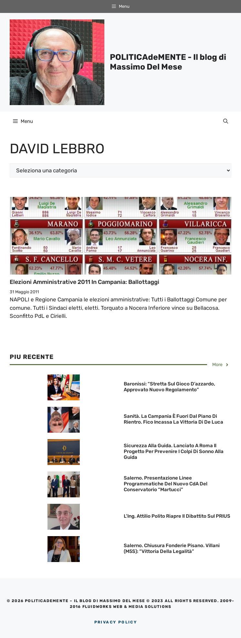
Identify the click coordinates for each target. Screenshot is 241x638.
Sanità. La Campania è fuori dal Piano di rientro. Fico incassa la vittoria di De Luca (173, 419)
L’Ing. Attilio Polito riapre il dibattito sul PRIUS (177, 516)
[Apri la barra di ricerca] (226, 121)
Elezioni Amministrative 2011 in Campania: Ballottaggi (84, 282)
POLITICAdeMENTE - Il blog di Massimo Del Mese (168, 61)
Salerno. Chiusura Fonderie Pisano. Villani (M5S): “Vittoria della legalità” (172, 548)
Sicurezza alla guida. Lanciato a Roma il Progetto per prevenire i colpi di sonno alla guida (174, 451)
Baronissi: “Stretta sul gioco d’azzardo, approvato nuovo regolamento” (169, 387)
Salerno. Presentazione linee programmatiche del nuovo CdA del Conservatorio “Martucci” (165, 483)
